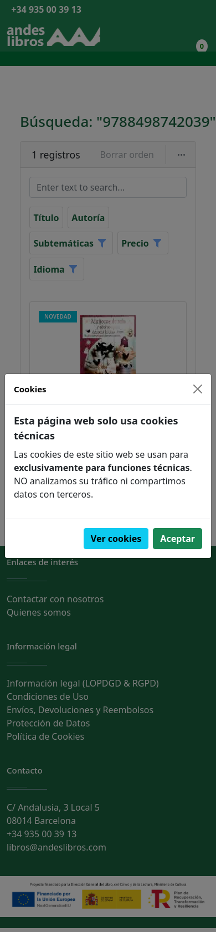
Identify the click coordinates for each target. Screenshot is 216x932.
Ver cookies (116, 538)
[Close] (198, 389)
